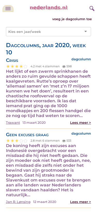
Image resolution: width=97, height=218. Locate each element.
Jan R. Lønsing (18, 202)
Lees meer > (80, 123)
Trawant (13, 123)
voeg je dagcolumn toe (72, 19)
